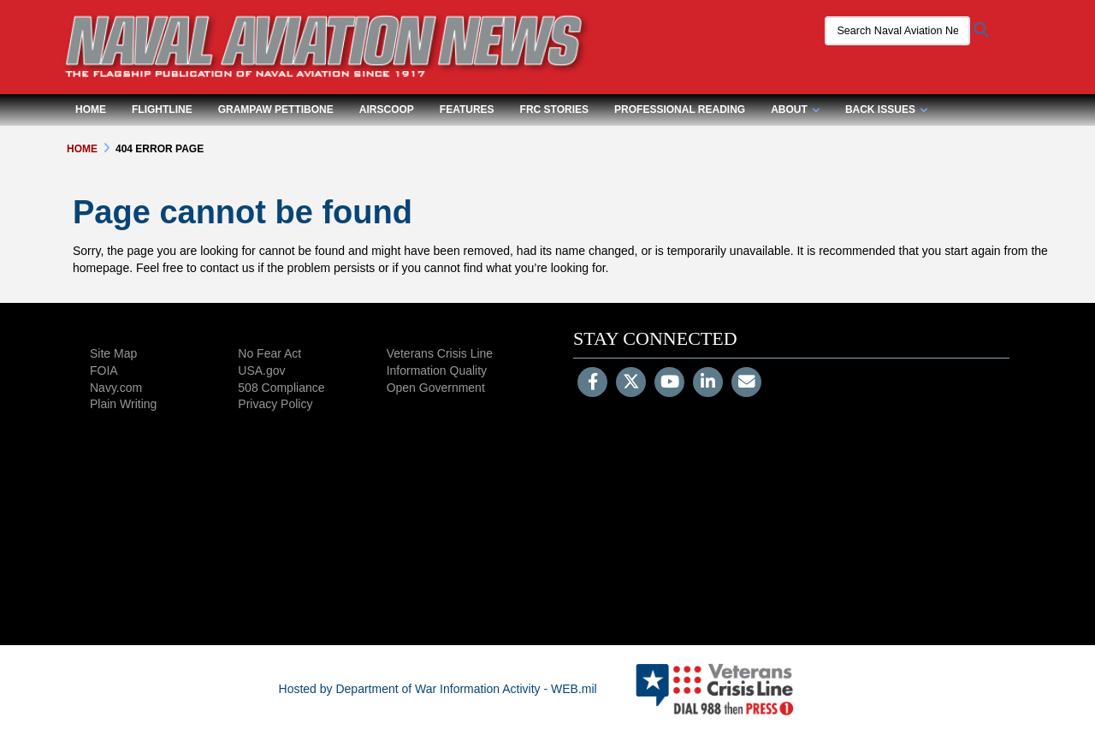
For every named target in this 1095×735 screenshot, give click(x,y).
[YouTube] (669, 383)
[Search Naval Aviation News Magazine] (894, 30)
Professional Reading (679, 110)
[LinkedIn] (708, 383)
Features (467, 110)
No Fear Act (269, 353)
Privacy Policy (275, 404)
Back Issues (886, 110)
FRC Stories (554, 110)
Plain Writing (123, 404)
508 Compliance (281, 387)
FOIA (104, 370)
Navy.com (116, 387)
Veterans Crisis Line (440, 353)
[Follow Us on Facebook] (592, 383)
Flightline (162, 110)
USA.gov (261, 370)
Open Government (436, 387)
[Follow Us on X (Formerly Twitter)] (631, 383)
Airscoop (386, 110)
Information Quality (437, 370)
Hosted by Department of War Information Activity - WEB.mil (438, 689)
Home (90, 110)
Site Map (113, 353)
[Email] (746, 383)
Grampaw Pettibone (276, 110)
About (795, 110)
